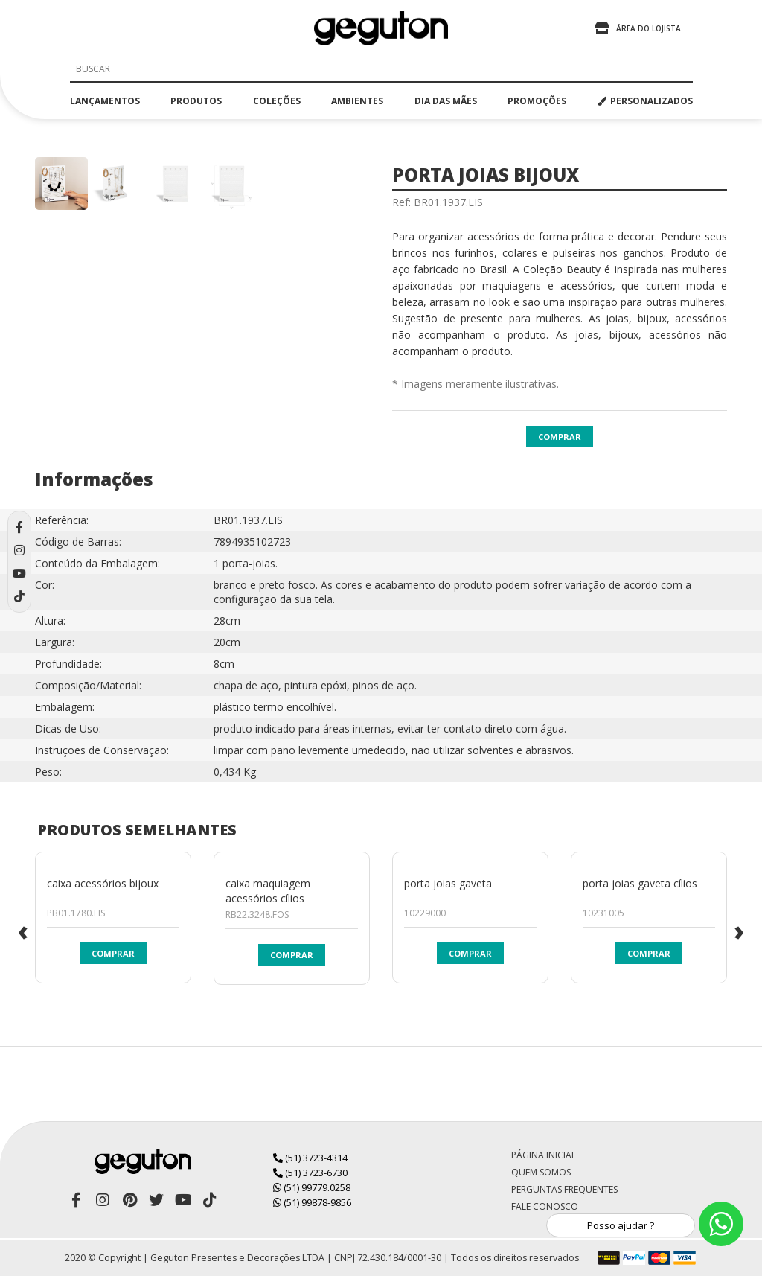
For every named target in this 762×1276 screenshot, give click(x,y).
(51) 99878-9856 (312, 1202)
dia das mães (445, 101)
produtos (196, 101)
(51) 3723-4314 (310, 1157)
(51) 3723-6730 (310, 1172)
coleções (277, 101)
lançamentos (105, 101)
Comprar (559, 436)
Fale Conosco (544, 1206)
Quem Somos (541, 1172)
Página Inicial (543, 1155)
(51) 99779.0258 (311, 1187)
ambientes (357, 101)
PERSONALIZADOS (645, 101)
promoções (537, 101)
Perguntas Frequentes (564, 1189)
